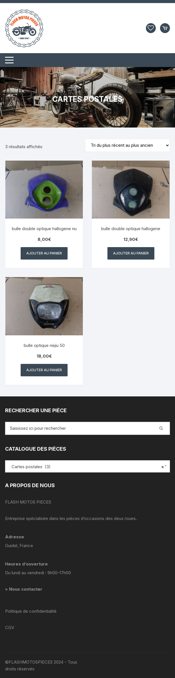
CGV (9, 627)
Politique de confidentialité (31, 611)
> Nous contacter (24, 589)
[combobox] (87, 466)
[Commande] (127, 145)
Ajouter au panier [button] (44, 253)
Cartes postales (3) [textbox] (86, 467)
